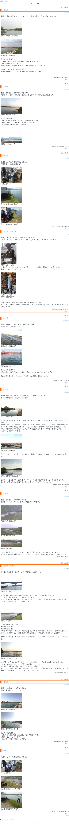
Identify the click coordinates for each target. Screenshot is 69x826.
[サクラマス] (65, 234)
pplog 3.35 (34, 823)
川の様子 (5, 10)
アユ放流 (5, 156)
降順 (6, 1)
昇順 (2, 1)
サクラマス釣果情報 (9, 231)
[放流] (67, 158)
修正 (66, 79)
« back (67, 815)
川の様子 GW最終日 (9, 566)
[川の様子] (66, 12)
